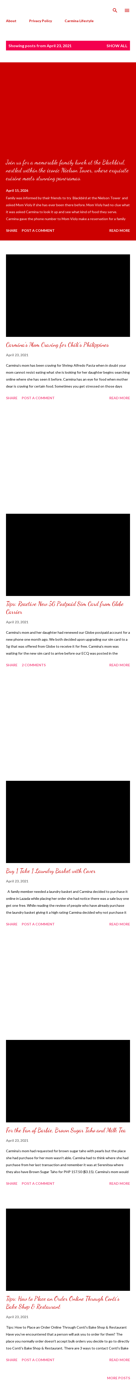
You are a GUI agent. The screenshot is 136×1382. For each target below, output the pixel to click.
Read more (119, 230)
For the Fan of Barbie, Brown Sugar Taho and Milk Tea (66, 1130)
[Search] (115, 9)
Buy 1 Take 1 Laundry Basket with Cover (51, 870)
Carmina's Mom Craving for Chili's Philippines (57, 344)
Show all (117, 45)
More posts (118, 1378)
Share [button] (11, 230)
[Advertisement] (68, 458)
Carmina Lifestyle (79, 21)
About (11, 21)
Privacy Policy (40, 21)
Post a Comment (38, 230)
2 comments (34, 665)
